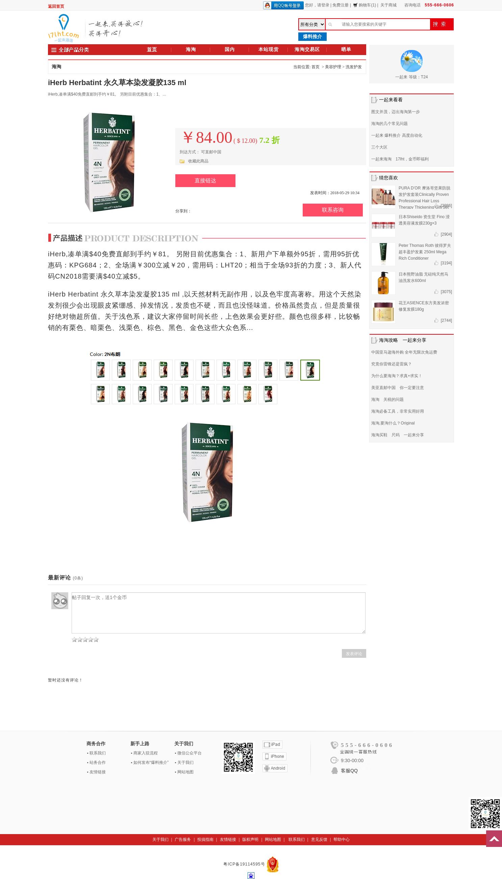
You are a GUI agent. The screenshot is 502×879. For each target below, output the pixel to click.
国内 (230, 49)
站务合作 (98, 762)
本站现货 (268, 49)
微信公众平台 (189, 753)
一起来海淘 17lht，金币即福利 (400, 159)
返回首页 (56, 6)
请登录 (323, 5)
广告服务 (183, 839)
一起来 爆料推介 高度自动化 (396, 135)
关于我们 (185, 762)
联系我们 (98, 753)
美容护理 (333, 66)
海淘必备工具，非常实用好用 (397, 411)
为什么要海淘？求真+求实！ (396, 375)
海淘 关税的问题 (387, 399)
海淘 (191, 49)
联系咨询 (333, 210)
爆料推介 (312, 36)
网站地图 (185, 772)
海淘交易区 (307, 49)
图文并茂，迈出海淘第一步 (395, 111)
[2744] (446, 320)
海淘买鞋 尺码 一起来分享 (397, 435)
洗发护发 (354, 66)
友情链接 (98, 772)
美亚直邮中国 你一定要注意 (397, 387)
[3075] (446, 291)
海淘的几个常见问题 (389, 123)
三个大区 (379, 147)
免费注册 (340, 5)
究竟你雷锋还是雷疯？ (391, 364)
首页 (152, 49)
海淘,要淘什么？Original (393, 423)
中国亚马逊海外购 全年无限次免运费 (404, 352)
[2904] (446, 234)
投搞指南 (205, 839)
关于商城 (388, 5)
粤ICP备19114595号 (245, 864)
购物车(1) (364, 5)
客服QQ (349, 770)
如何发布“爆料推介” (151, 762)
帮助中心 (341, 839)
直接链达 (205, 180)
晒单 (346, 49)
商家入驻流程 (145, 753)
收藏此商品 (198, 161)
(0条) (78, 578)
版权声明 (250, 839)
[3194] (446, 263)
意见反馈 (319, 839)
